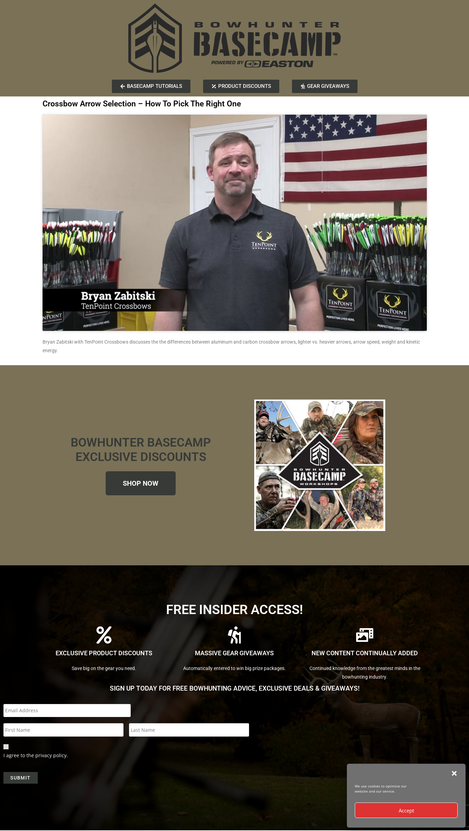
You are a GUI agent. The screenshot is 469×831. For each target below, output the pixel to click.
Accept (406, 810)
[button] (454, 773)
